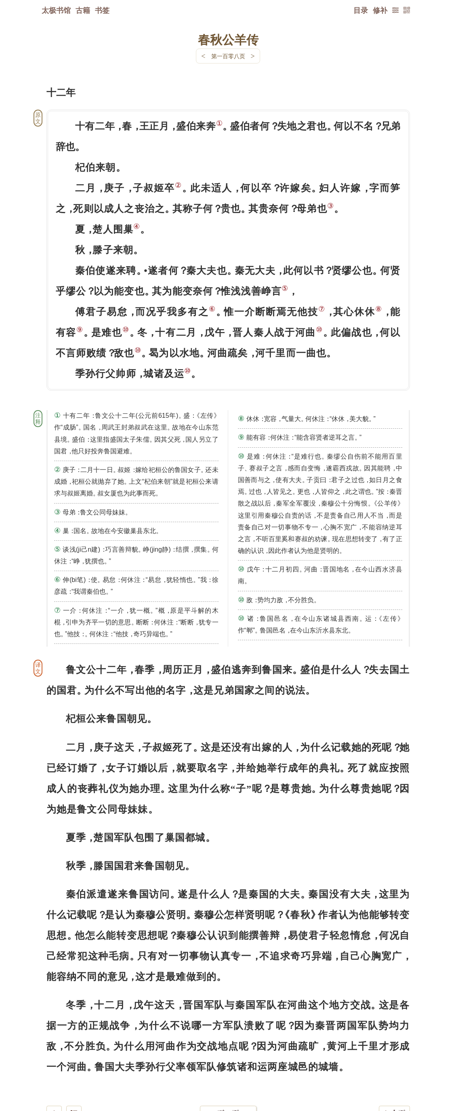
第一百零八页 (228, 56)
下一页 (228, 1063)
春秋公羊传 (228, 39)
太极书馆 (56, 10)
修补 (380, 10)
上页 (394, 1063)
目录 (360, 10)
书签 (102, 10)
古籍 (83, 10)
